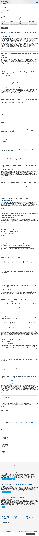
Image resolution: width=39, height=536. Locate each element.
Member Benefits (30, 517)
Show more (3, 457)
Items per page (31, 21)
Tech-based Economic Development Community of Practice (19, 247)
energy (4, 478)
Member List (29, 518)
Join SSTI (6, 522)
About (15, 516)
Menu (35, 2)
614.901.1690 (35, 531)
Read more (3, 48)
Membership (17, 519)
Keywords (2, 12)
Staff (16, 518)
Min (1, 17)
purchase (32, 248)
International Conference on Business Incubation (26, 276)
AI (13, 478)
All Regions (3, 21)
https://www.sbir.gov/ (11, 264)
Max (20, 17)
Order (21, 21)
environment (9, 478)
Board (16, 517)
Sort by (11, 21)
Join (27, 516)
